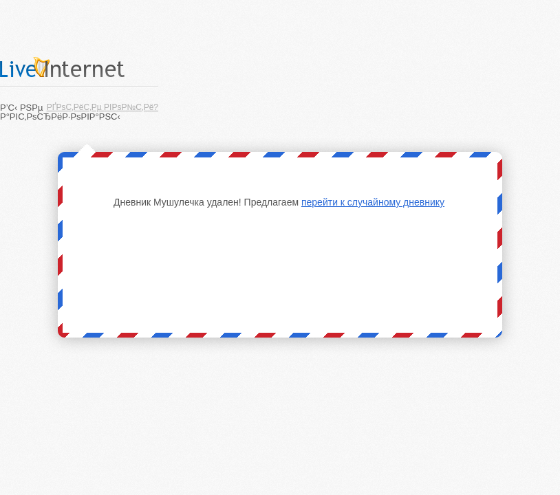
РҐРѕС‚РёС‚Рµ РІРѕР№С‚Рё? (102, 107)
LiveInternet (79, 67)
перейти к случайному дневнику (372, 202)
